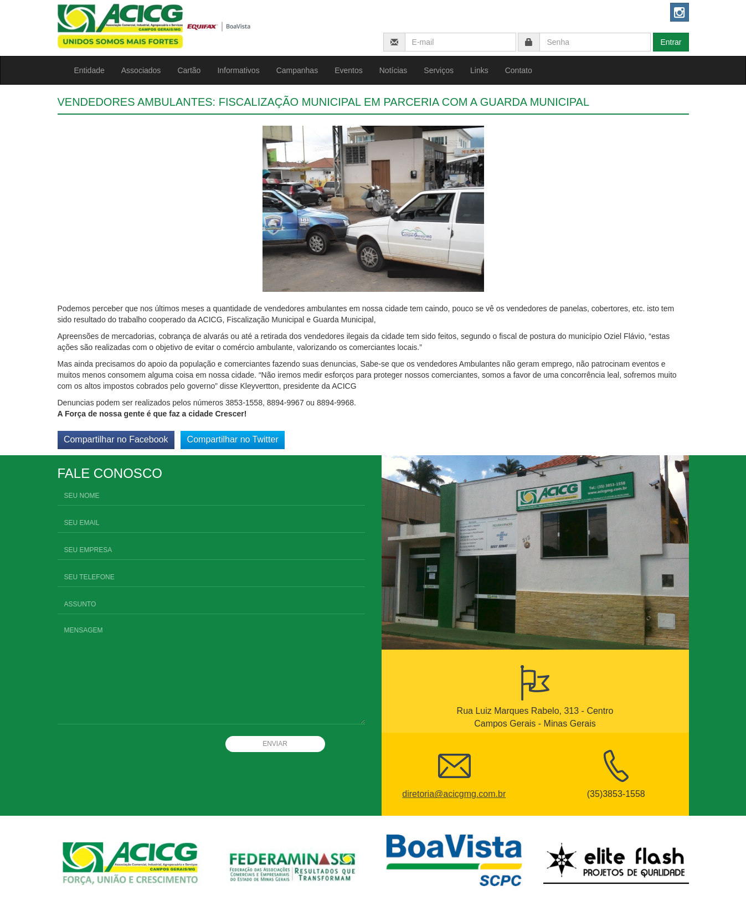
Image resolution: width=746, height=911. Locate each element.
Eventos (349, 70)
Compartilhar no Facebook (116, 439)
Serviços (439, 70)
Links (479, 70)
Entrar (670, 42)
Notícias (393, 70)
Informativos (238, 70)
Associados (141, 70)
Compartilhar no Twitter (233, 439)
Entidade (89, 70)
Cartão (188, 70)
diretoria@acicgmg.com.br (454, 794)
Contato (518, 70)
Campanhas (297, 70)
